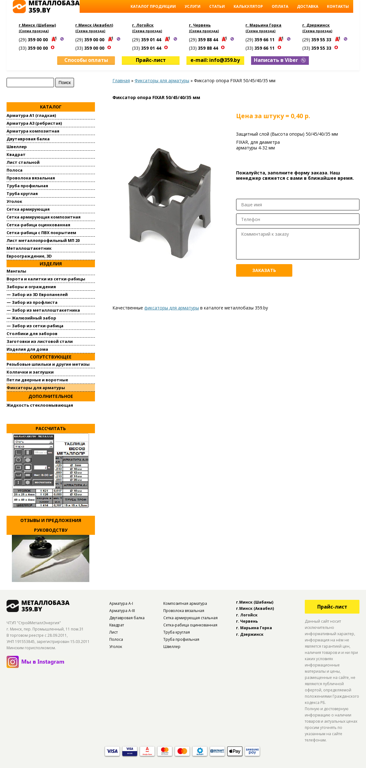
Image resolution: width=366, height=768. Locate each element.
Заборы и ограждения (31, 286)
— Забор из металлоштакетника (43, 309)
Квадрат (16, 154)
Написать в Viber (280, 59)
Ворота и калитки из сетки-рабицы (46, 278)
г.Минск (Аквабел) (94, 25)
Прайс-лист (151, 59)
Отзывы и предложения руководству (50, 524)
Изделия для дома (27, 348)
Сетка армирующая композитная (44, 216)
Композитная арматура (185, 602)
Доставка (307, 6)
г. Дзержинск (316, 25)
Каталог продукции (153, 6)
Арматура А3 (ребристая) (34, 122)
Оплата (280, 6)
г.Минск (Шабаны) (37, 25)
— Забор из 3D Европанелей (37, 294)
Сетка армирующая (28, 208)
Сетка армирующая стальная (190, 617)
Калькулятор (248, 6)
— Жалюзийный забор (31, 317)
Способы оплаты (86, 59)
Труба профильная (27, 185)
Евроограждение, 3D (29, 255)
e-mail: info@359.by (215, 59)
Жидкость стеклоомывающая (40, 404)
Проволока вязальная (31, 177)
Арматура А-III (122, 609)
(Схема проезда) (34, 31)
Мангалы (16, 270)
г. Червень (200, 25)
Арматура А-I (121, 602)
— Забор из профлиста (32, 301)
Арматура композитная (33, 130)
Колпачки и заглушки (30, 371)
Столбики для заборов (32, 333)
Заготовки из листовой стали (40, 341)
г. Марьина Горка (263, 25)
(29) (34, 40)
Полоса (14, 169)
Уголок (14, 200)
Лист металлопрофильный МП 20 (43, 240)
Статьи (217, 6)
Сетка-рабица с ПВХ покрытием (41, 232)
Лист (113, 631)
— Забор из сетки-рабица (35, 325)
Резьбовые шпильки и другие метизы (48, 363)
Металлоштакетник (29, 247)
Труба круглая (22, 193)
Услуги (192, 6)
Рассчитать (51, 427)
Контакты (338, 6)
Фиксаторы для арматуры (36, 387)
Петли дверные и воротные (37, 379)
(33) (34, 48)
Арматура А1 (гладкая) (31, 115)
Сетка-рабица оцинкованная (38, 224)
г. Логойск (143, 25)
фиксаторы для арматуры (171, 307)
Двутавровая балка (28, 138)
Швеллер (17, 146)
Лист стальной (23, 161)
